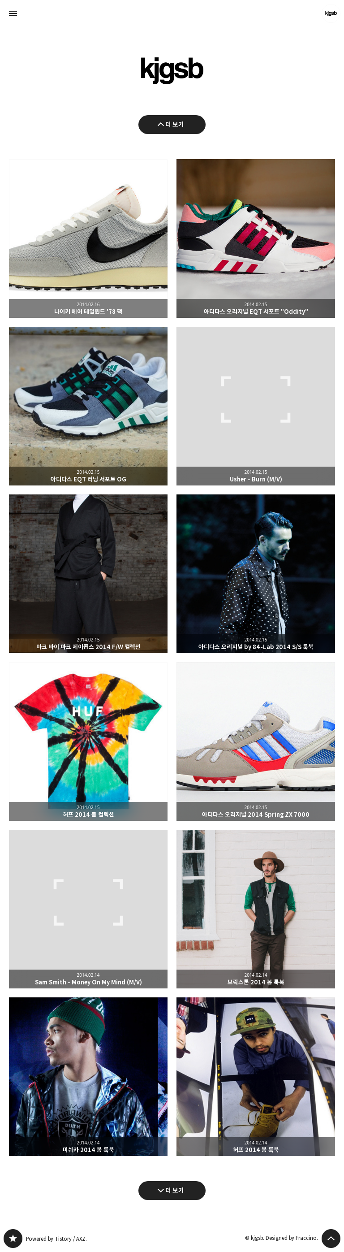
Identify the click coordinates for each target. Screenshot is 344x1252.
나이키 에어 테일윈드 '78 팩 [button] (88, 238)
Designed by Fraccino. (292, 1238)
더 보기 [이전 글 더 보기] (174, 124)
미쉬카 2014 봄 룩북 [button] (88, 1076)
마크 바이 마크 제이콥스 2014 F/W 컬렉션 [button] (88, 573)
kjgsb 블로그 (13, 1238)
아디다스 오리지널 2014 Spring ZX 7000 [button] (255, 741)
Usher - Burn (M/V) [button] (255, 406)
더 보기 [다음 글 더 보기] (174, 1190)
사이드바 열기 (13, 13)
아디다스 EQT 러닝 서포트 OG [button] (88, 406)
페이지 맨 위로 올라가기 (331, 1238)
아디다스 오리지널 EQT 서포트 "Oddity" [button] (255, 238)
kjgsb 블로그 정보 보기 (331, 13)
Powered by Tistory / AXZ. (56, 1238)
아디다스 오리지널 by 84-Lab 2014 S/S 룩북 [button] (255, 573)
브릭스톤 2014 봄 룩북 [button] (255, 909)
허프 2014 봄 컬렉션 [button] (88, 741)
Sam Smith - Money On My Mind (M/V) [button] (88, 909)
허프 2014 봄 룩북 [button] (255, 1076)
